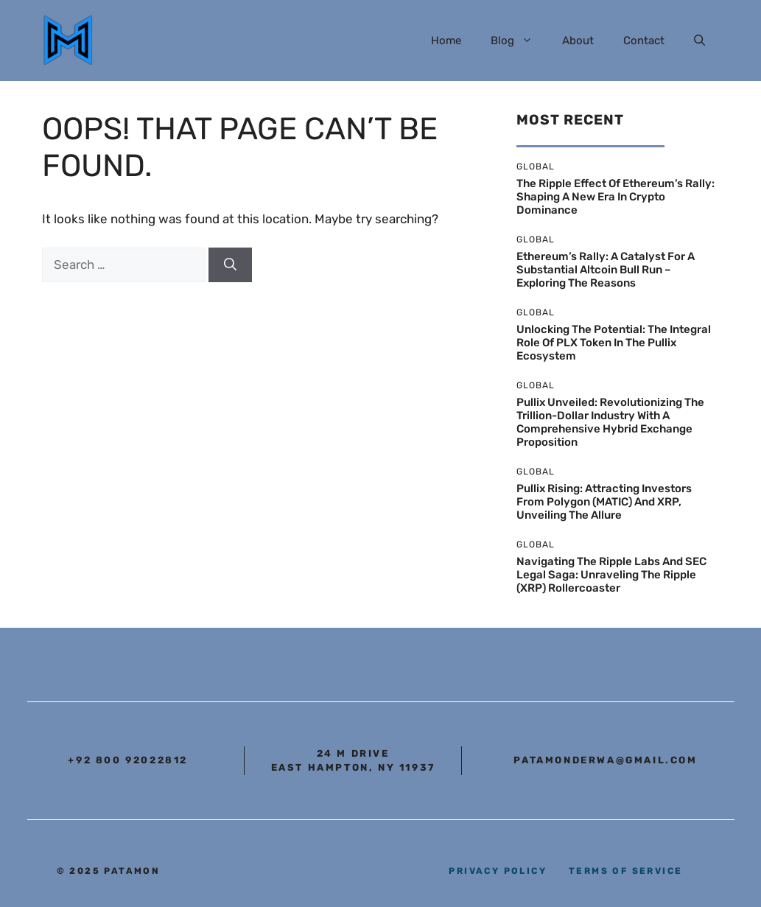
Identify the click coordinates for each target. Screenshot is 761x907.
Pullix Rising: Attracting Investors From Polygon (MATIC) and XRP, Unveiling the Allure (604, 502)
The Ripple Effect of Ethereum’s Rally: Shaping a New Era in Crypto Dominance (615, 197)
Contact (643, 40)
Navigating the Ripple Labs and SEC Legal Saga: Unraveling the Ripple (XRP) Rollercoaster (611, 575)
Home (446, 40)
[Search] (230, 265)
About (578, 40)
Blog (519, 40)
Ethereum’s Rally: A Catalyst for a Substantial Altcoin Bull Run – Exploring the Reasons (605, 270)
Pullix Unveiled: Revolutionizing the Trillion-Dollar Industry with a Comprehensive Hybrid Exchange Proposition (610, 422)
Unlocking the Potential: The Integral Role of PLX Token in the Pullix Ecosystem (613, 343)
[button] (699, 40)
